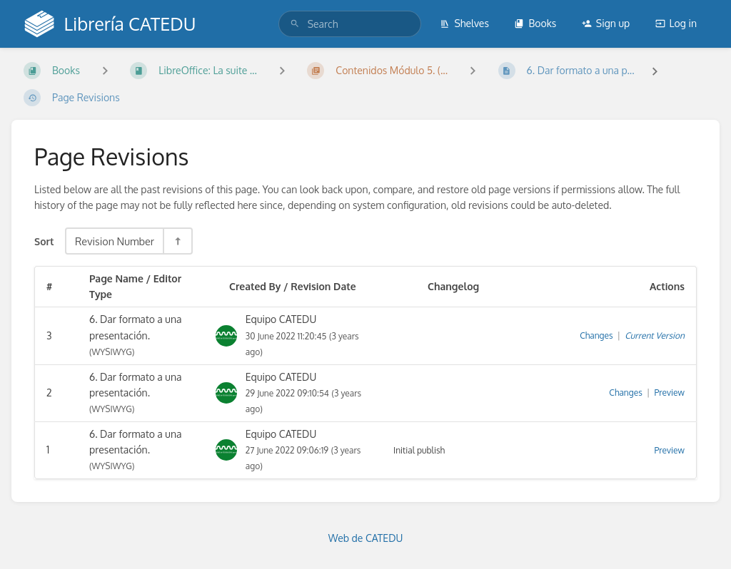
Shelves (464, 23)
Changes (596, 335)
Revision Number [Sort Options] (114, 241)
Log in (676, 23)
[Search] (295, 24)
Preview (670, 392)
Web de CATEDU (365, 538)
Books (535, 23)
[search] (349, 24)
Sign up (606, 23)
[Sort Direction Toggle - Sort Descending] (177, 241)
